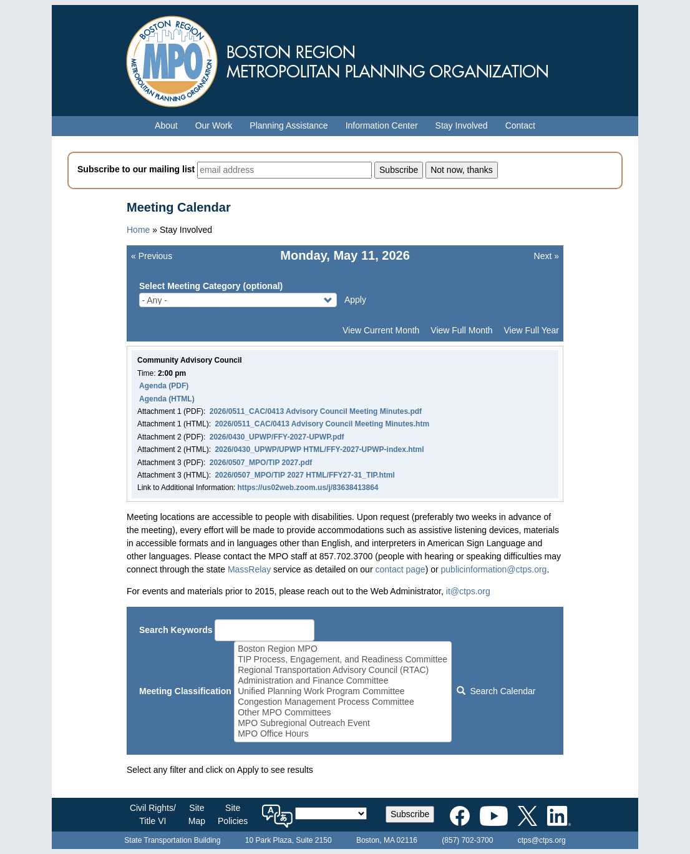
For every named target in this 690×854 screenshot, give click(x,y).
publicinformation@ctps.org (494, 569)
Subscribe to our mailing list (136, 169)
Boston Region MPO (342, 649)
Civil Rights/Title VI (153, 814)
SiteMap (196, 814)
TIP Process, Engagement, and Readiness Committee (342, 659)
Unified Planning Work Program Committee (342, 691)
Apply (355, 300)
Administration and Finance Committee (342, 680)
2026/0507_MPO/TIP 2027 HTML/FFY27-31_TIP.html (304, 475)
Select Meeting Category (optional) (211, 286)
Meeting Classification (185, 691)
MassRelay (249, 569)
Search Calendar (496, 691)
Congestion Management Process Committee (342, 702)
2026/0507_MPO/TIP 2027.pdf (261, 462)
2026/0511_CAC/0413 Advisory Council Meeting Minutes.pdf (316, 411)
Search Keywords (176, 630)
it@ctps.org (468, 591)
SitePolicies (233, 814)
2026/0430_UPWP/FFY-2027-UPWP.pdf (277, 437)
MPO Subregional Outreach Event (342, 723)
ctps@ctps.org (542, 840)
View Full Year (531, 330)
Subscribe (410, 814)
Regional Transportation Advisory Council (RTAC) (342, 670)
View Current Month (381, 330)
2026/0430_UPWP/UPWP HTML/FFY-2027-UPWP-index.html (319, 449)
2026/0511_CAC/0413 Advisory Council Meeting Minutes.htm (322, 424)
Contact (520, 125)
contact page (400, 569)
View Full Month (461, 330)
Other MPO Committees (342, 712)
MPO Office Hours (342, 734)
